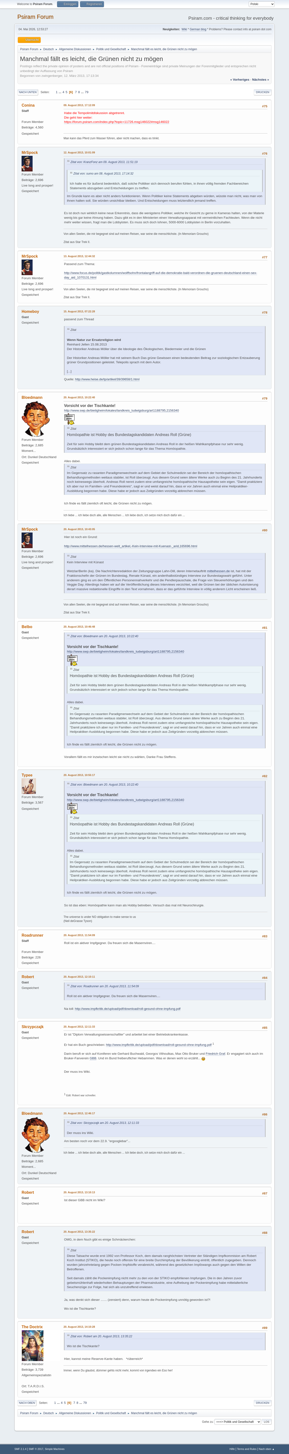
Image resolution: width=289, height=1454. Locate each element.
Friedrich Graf (215, 1053)
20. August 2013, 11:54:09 (79, 935)
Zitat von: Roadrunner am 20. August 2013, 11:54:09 (104, 986)
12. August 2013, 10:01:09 (79, 152)
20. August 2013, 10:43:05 (79, 529)
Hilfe (232, 1449)
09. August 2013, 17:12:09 (79, 105)
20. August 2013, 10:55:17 (79, 775)
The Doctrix (32, 1327)
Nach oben (27, 1402)
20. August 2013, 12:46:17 (79, 1113)
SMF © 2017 (36, 1449)
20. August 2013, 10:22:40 (79, 397)
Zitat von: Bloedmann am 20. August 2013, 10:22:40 (104, 636)
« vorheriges (239, 79)
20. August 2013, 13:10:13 (79, 1192)
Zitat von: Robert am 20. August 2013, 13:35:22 (101, 1336)
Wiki (184, 29)
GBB (93, 1058)
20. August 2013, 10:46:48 (79, 626)
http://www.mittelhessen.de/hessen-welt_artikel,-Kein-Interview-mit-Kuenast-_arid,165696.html (130, 546)
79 (86, 92)
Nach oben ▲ (267, 1449)
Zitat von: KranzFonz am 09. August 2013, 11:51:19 (104, 162)
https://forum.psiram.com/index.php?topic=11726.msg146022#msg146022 (116, 122)
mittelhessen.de (218, 571)
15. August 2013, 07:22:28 (79, 311)
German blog (198, 29)
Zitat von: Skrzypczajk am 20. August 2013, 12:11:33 (104, 1123)
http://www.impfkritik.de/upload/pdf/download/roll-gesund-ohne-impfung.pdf (127, 1009)
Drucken (262, 92)
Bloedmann (32, 397)
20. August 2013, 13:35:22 (79, 1231)
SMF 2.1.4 (20, 1449)
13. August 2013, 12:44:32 (79, 256)
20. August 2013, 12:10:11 (79, 976)
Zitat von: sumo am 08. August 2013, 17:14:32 (103, 173)
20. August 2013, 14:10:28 (79, 1326)
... (60, 92)
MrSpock (30, 153)
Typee (27, 775)
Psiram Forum (35, 16)
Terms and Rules (246, 1449)
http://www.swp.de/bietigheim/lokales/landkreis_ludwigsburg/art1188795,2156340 (121, 410)
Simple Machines (54, 1449)
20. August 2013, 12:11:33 (79, 1026)
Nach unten (27, 92)
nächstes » (260, 79)
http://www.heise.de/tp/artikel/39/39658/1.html (107, 379)
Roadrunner (32, 935)
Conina (28, 105)
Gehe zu (207, 1421)
